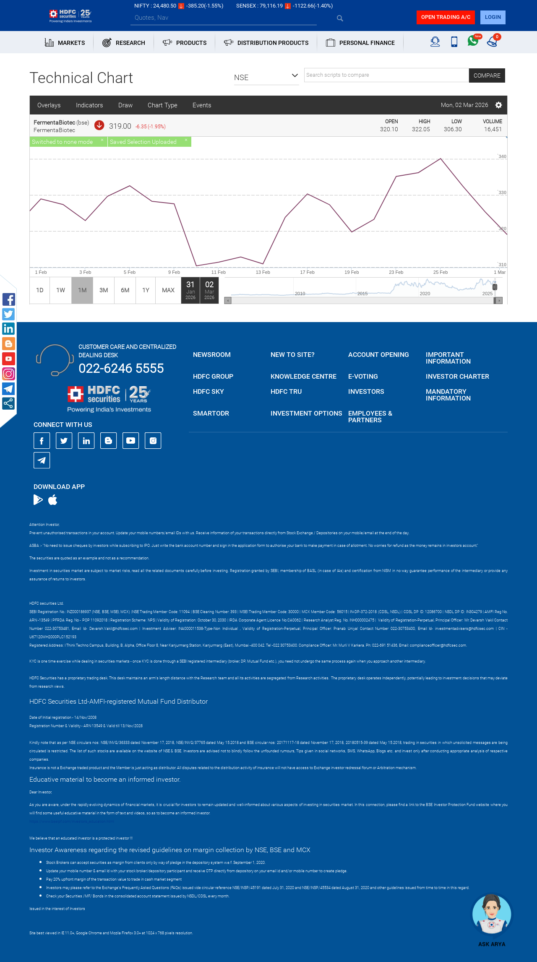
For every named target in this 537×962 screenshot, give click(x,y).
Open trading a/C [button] (445, 17)
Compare (487, 75)
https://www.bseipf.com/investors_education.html (71, 821)
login (493, 17)
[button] (266, 77)
